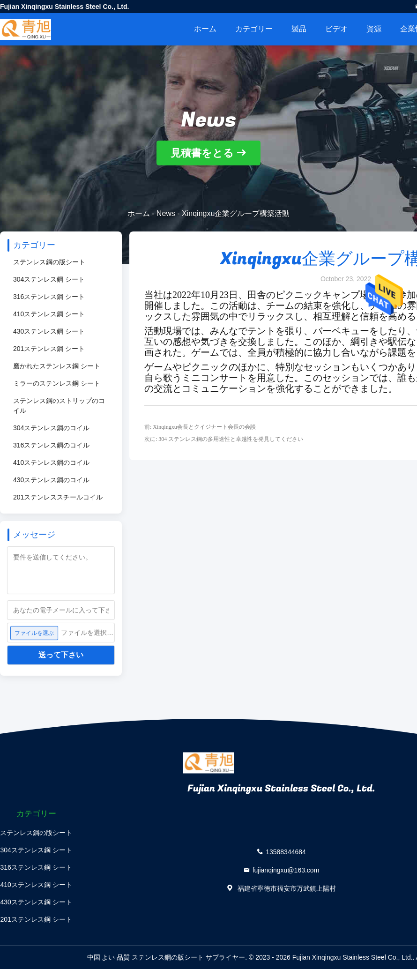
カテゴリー (254, 29)
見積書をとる (202, 153)
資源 (373, 29)
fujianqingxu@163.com (286, 869)
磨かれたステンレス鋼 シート (56, 366)
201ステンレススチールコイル (58, 497)
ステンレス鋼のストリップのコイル (59, 405)
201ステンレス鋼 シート (49, 348)
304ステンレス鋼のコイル (51, 428)
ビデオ (336, 29)
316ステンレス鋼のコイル (51, 445)
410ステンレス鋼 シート (49, 314)
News (165, 213)
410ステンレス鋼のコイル (51, 462)
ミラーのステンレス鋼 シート (56, 383)
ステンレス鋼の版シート (49, 262)
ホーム (205, 29)
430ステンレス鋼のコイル (51, 480)
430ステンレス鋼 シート (49, 331)
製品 (298, 29)
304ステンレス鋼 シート (49, 279)
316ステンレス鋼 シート (49, 296)
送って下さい (60, 655)
